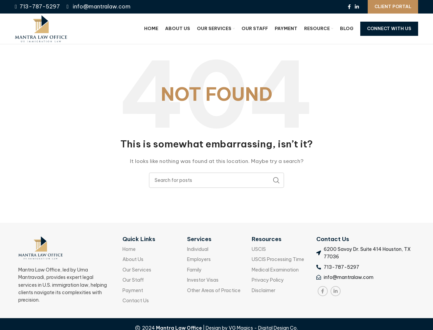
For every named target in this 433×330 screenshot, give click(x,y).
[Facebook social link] (349, 6)
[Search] (216, 180)
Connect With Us (389, 28)
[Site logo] (41, 28)
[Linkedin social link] (357, 6)
